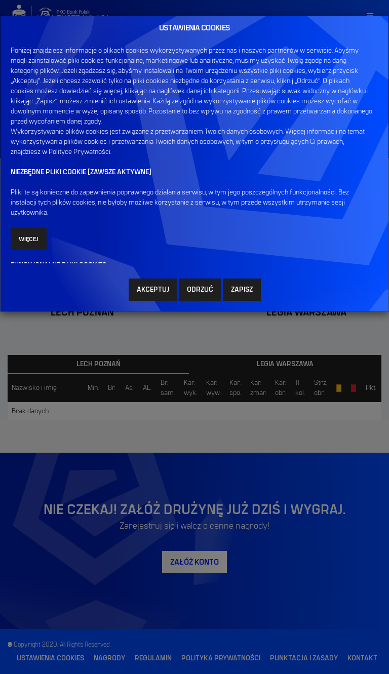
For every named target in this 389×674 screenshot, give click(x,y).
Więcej (28, 239)
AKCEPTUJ (153, 289)
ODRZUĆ (200, 289)
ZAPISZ (242, 289)
